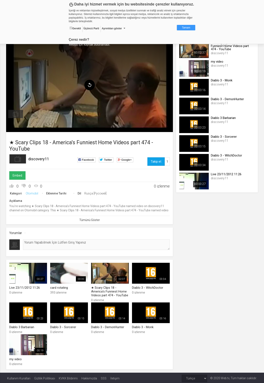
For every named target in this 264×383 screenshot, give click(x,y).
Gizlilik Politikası (44, 377)
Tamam (186, 27)
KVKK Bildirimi (68, 377)
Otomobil (33, 192)
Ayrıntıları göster (112, 28)
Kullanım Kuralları (18, 377)
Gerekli (75, 28)
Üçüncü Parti (91, 28)
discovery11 (39, 158)
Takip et (155, 161)
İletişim (115, 377)
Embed (18, 175)
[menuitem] (16, 113)
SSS (103, 377)
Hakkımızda (89, 377)
